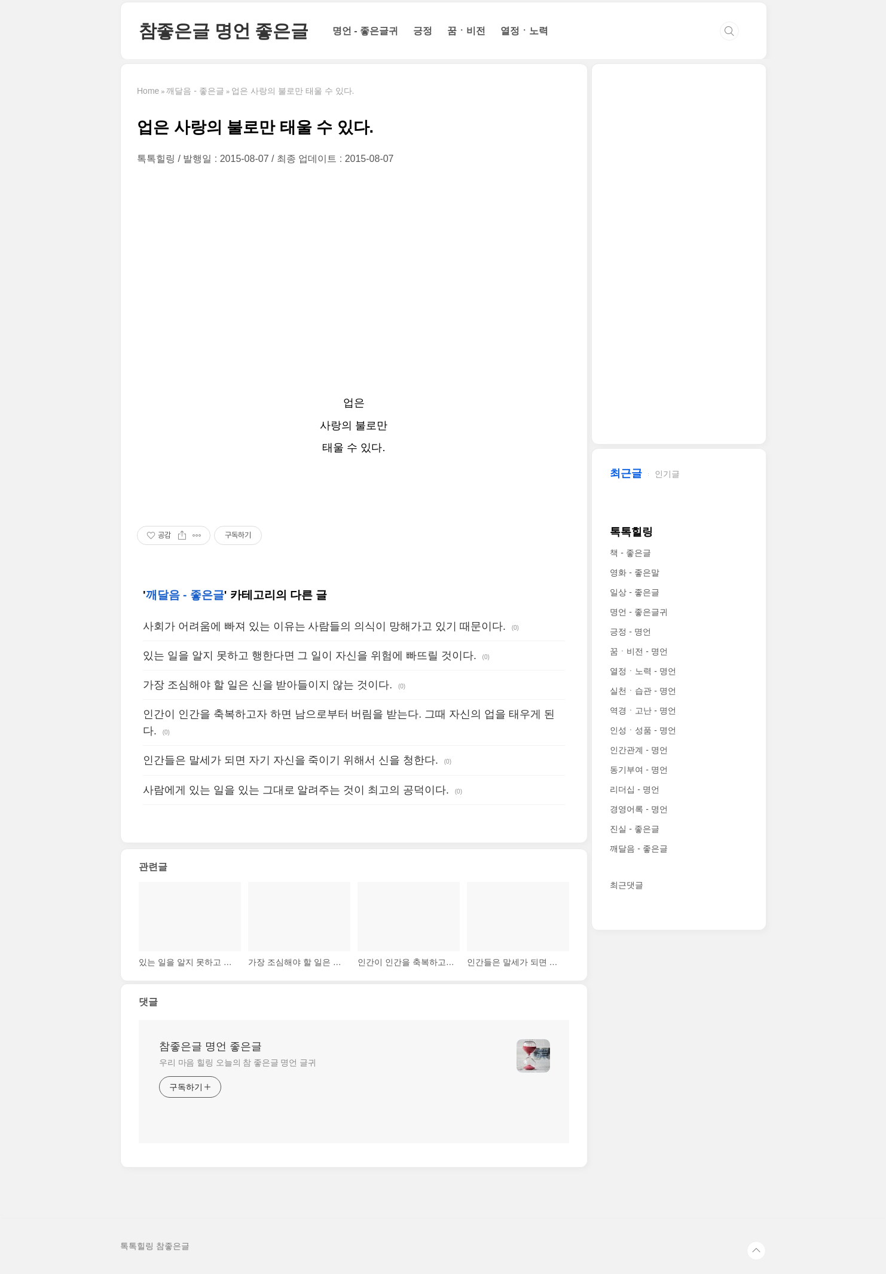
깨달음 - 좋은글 (185, 595)
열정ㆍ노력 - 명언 (643, 671)
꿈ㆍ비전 (466, 31)
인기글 (667, 474)
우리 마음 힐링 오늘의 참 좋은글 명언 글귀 (237, 1062)
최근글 (626, 473)
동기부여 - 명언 (638, 769)
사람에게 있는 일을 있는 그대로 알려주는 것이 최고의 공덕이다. (296, 790)
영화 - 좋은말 (634, 572)
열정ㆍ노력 (524, 31)
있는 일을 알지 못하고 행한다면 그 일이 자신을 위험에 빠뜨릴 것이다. (309, 656)
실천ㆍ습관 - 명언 (643, 691)
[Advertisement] (354, 278)
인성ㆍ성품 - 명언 (643, 730)
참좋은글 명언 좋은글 (223, 31)
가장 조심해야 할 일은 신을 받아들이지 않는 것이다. (267, 685)
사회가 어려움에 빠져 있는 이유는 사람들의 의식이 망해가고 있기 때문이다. (324, 626)
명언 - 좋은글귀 (365, 31)
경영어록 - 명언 (638, 809)
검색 (729, 31)
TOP (756, 1250)
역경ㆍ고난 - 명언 (643, 710)
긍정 (422, 31)
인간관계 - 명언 (638, 750)
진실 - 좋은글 (634, 829)
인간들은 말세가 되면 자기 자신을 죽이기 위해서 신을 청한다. (290, 760)
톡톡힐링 (631, 532)
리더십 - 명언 (634, 789)
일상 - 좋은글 (634, 592)
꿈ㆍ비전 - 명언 (638, 651)
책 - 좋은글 (630, 553)
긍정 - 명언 (630, 631)
